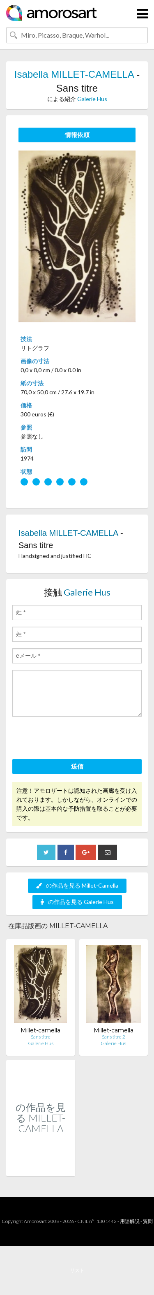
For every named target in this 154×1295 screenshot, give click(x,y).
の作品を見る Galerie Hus (77, 901)
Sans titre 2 (113, 1037)
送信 (77, 766)
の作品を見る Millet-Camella (77, 885)
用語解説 (130, 1221)
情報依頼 (77, 134)
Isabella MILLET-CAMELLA (74, 74)
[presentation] (74, 739)
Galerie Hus (92, 98)
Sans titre (41, 1037)
